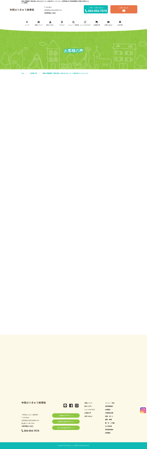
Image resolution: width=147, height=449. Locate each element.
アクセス (61, 23)
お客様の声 (96, 23)
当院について (38, 23)
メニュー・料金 (109, 403)
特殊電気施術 (109, 429)
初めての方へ (50, 23)
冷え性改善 (108, 426)
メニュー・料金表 (73, 23)
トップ (27, 23)
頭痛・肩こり (109, 416)
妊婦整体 (107, 409)
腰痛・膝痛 (108, 419)
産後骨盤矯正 (109, 406)
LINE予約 (120, 23)
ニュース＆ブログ (85, 23)
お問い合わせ (108, 23)
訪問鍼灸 (107, 433)
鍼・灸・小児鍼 (109, 423)
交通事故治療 (109, 413)
